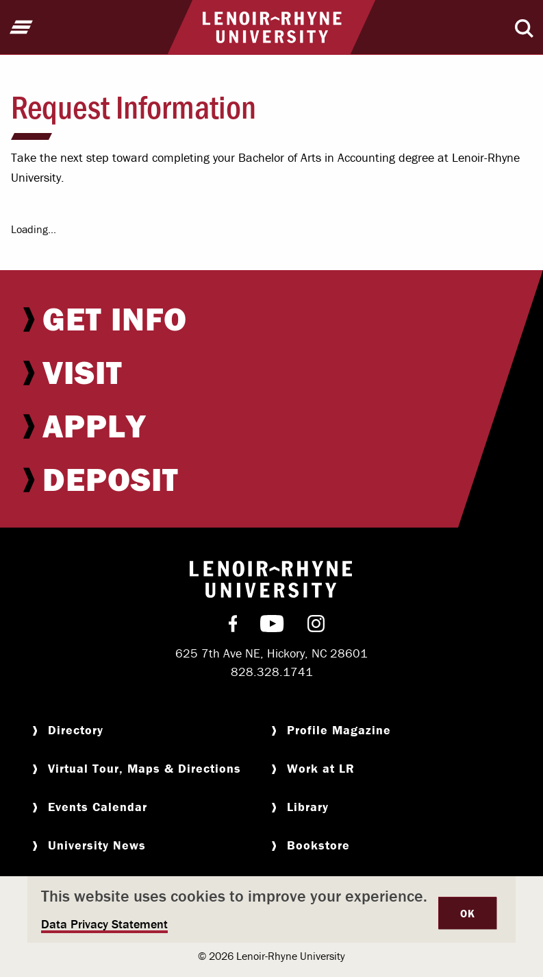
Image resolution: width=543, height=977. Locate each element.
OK (467, 913)
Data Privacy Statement (104, 924)
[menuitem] (271, 319)
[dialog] (271, 909)
